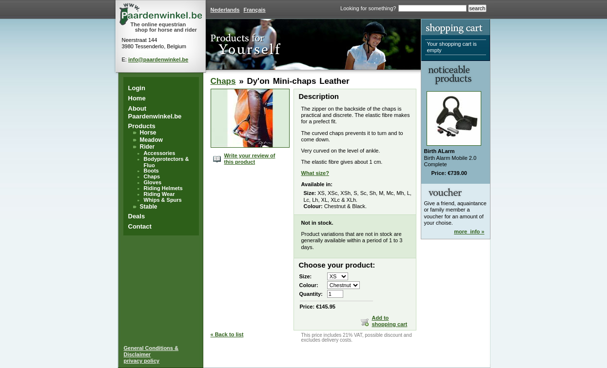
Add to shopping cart (390, 321)
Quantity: (311, 294)
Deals (136, 216)
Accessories (160, 153)
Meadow (151, 139)
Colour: (308, 285)
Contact (140, 226)
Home (137, 98)
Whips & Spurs (163, 200)
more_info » (469, 231)
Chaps (152, 176)
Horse (148, 132)
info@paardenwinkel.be (158, 59)
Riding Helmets (163, 188)
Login (136, 88)
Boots (151, 171)
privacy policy (141, 361)
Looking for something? (368, 8)
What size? (315, 173)
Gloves (153, 182)
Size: (305, 276)
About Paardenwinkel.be (155, 112)
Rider (147, 146)
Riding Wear (159, 194)
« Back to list (227, 334)
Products (142, 126)
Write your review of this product (249, 159)
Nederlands (225, 10)
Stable (148, 206)
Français (254, 10)
